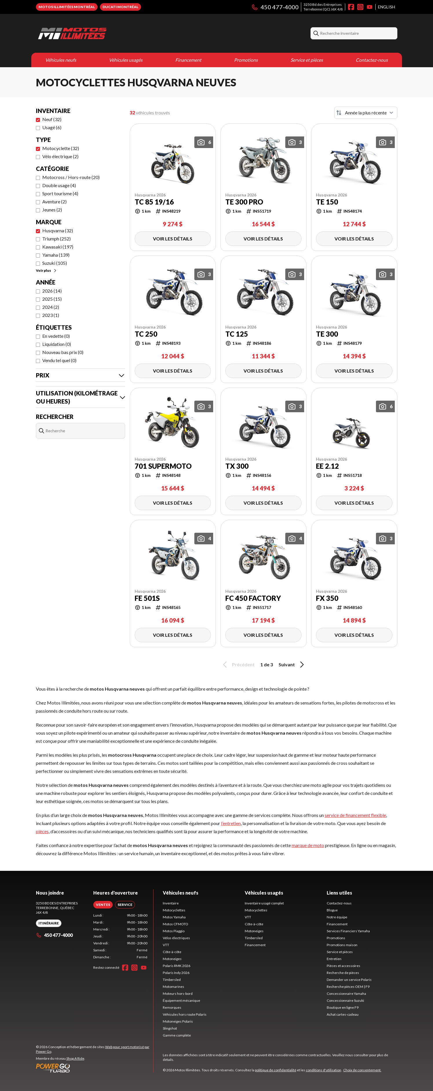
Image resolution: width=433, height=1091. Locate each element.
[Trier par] (365, 113)
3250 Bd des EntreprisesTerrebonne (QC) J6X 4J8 (323, 6)
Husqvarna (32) (57, 230)
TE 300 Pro (244, 202)
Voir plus (46, 270)
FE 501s (147, 598)
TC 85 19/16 (154, 202)
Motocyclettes (174, 910)
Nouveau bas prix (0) (62, 352)
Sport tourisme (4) (60, 193)
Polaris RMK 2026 (176, 966)
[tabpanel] (120, 936)
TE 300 (327, 334)
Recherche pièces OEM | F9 (348, 986)
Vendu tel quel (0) (59, 360)
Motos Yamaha (174, 917)
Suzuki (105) (54, 263)
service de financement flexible (355, 815)
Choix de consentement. (362, 1070)
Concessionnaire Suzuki (345, 1000)
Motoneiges (172, 959)
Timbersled (172, 979)
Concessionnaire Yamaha (346, 993)
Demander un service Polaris (349, 979)
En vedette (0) (56, 336)
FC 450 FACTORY (253, 598)
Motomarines (173, 986)
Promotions (246, 60)
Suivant (292, 664)
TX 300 (237, 466)
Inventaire (171, 903)
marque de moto (308, 845)
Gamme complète (177, 1035)
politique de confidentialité (275, 1070)
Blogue (332, 910)
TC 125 (236, 334)
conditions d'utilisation (323, 1070)
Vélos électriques (176, 938)
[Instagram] (360, 6)
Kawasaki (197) (57, 246)
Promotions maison (342, 945)
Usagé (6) (51, 127)
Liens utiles (339, 892)
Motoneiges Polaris (178, 1021)
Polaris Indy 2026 (176, 972)
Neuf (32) (51, 119)
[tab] (103, 904)
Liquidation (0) (56, 344)
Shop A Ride (75, 1058)
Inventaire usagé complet (264, 903)
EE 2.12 (327, 466)
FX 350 (327, 598)
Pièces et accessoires (343, 966)
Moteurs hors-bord (178, 993)
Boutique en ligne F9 (343, 1007)
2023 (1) (50, 315)
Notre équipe (337, 917)
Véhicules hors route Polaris (185, 1014)
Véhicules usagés (125, 60)
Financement (188, 60)
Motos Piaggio (173, 931)
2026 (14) (52, 290)
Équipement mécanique (181, 1000)
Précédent (238, 664)
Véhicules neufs (60, 60)
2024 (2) (50, 307)
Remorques (172, 1007)
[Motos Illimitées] (108, 33)
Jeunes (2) (52, 209)
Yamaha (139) (56, 255)
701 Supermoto (163, 466)
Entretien (334, 959)
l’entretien (231, 823)
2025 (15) (52, 299)
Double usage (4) (59, 185)
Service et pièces (307, 60)
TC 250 (146, 334)
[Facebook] (351, 6)
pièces (42, 831)
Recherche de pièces (343, 972)
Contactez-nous (372, 60)
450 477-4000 (275, 6)
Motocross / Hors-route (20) (71, 177)
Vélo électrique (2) (60, 156)
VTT (166, 945)
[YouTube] (369, 6)
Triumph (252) (56, 238)
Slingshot (170, 1028)
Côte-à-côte (172, 952)
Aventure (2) (54, 201)
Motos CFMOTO (175, 924)
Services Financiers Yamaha (348, 931)
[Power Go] (94, 1067)
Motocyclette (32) (60, 148)
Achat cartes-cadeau (343, 1014)
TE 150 (327, 202)
